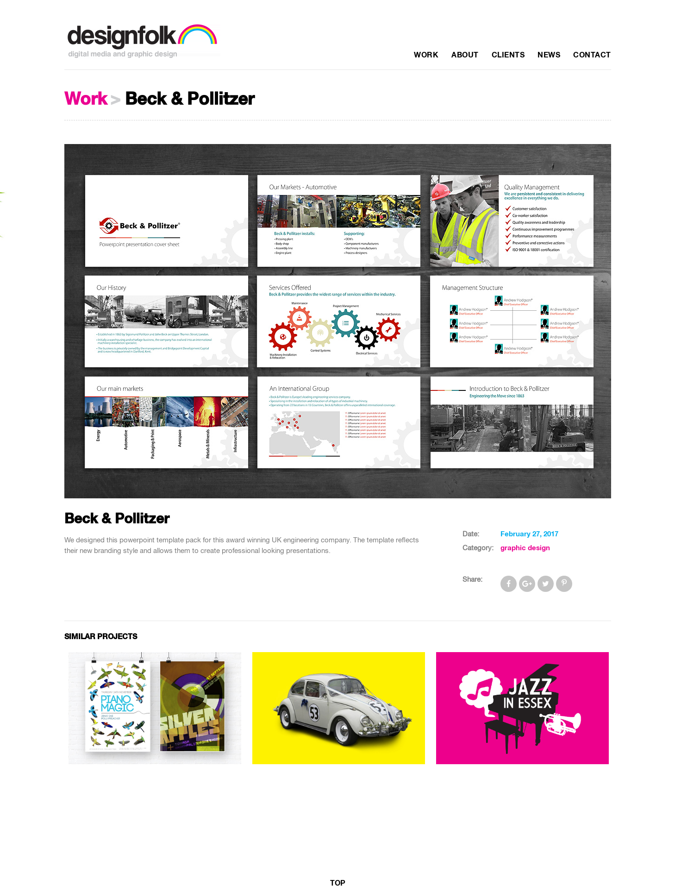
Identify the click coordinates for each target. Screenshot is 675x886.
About (465, 55)
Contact (592, 55)
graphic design (525, 548)
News (549, 55)
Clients (508, 55)
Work (426, 55)
